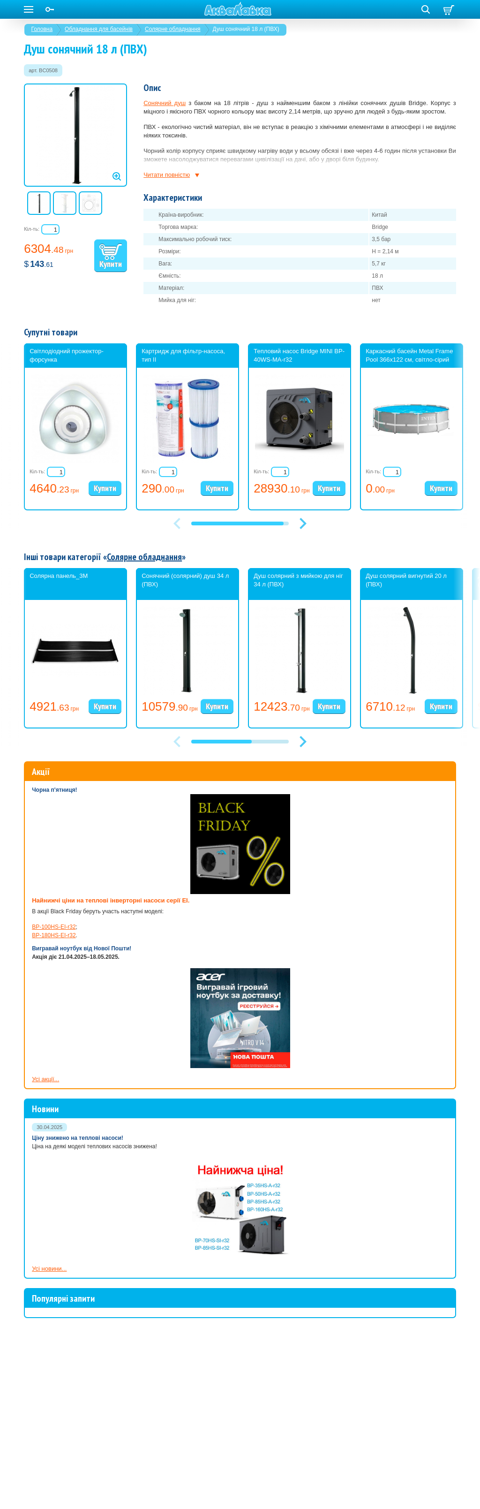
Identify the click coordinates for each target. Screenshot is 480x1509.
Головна (42, 29)
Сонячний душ (164, 102)
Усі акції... (45, 1079)
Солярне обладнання (173, 29)
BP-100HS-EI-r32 (53, 927)
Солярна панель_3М (59, 575)
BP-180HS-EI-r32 (53, 935)
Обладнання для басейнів (99, 29)
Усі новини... (49, 1268)
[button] (303, 523)
